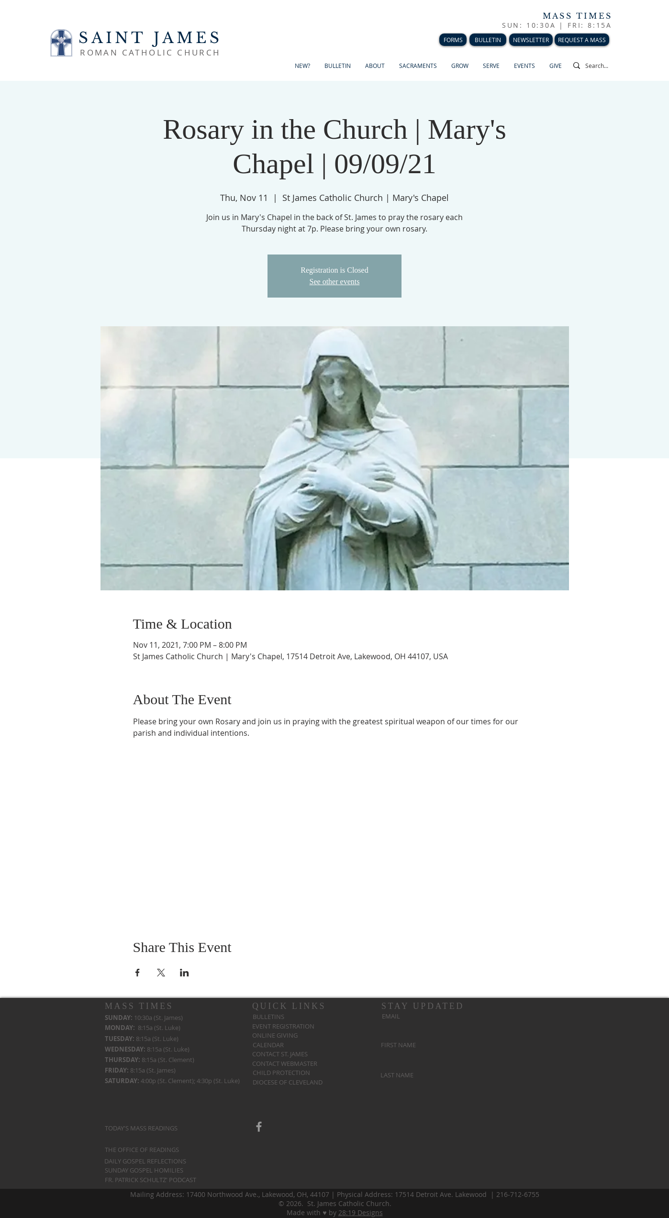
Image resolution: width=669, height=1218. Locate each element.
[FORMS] (453, 39)
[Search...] (604, 65)
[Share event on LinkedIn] (184, 972)
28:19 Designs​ (360, 1212)
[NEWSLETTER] (531, 39)
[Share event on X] (161, 972)
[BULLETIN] (487, 39)
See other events (335, 281)
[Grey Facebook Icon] (259, 1126)
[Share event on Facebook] (137, 972)
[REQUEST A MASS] (582, 39)
